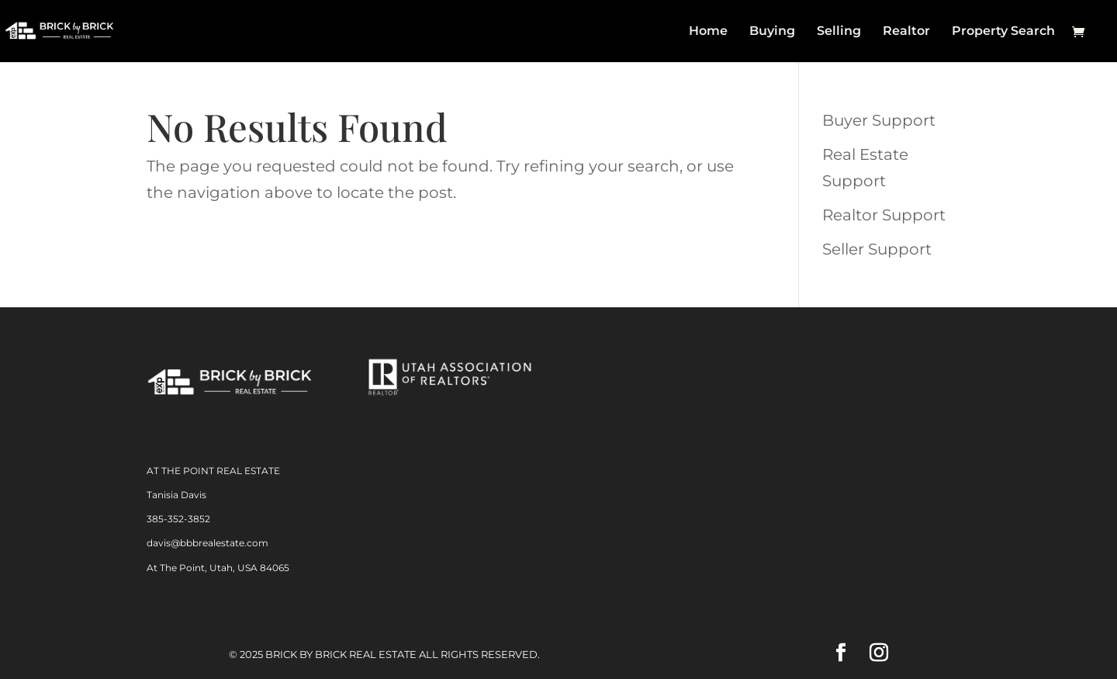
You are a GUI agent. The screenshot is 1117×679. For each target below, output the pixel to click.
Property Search (1003, 32)
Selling (839, 32)
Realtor (906, 32)
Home (708, 32)
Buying (772, 32)
